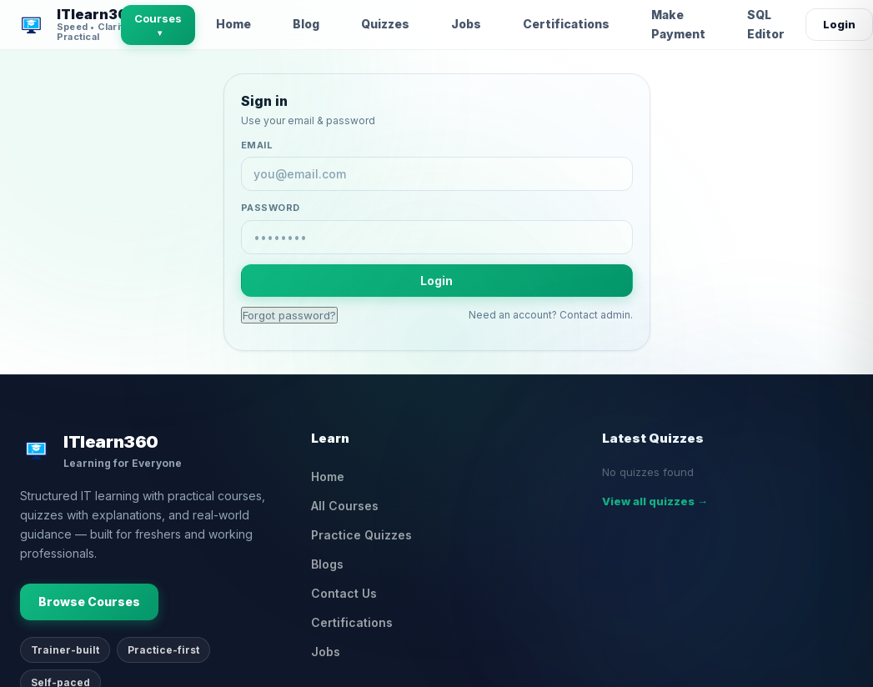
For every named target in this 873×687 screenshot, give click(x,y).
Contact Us (344, 593)
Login (839, 24)
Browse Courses (89, 601)
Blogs (327, 564)
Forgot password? (289, 315)
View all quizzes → (655, 501)
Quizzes (385, 24)
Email (257, 145)
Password (270, 207)
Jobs (466, 24)
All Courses (345, 506)
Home (233, 24)
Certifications (566, 24)
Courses (158, 25)
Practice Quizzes (361, 535)
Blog (306, 24)
